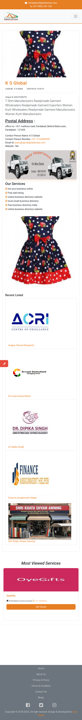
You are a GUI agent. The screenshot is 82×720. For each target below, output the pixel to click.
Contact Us (41, 691)
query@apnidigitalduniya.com (30, 142)
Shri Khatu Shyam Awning (21, 541)
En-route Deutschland (19, 396)
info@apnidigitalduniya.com (41, 2)
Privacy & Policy (41, 680)
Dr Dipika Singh (16, 447)
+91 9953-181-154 (41, 6)
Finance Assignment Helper (22, 497)
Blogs (41, 697)
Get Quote (41, 606)
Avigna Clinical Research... (22, 345)
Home (41, 668)
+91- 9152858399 (40, 139)
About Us (41, 674)
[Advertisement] (41, 644)
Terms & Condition (40, 685)
